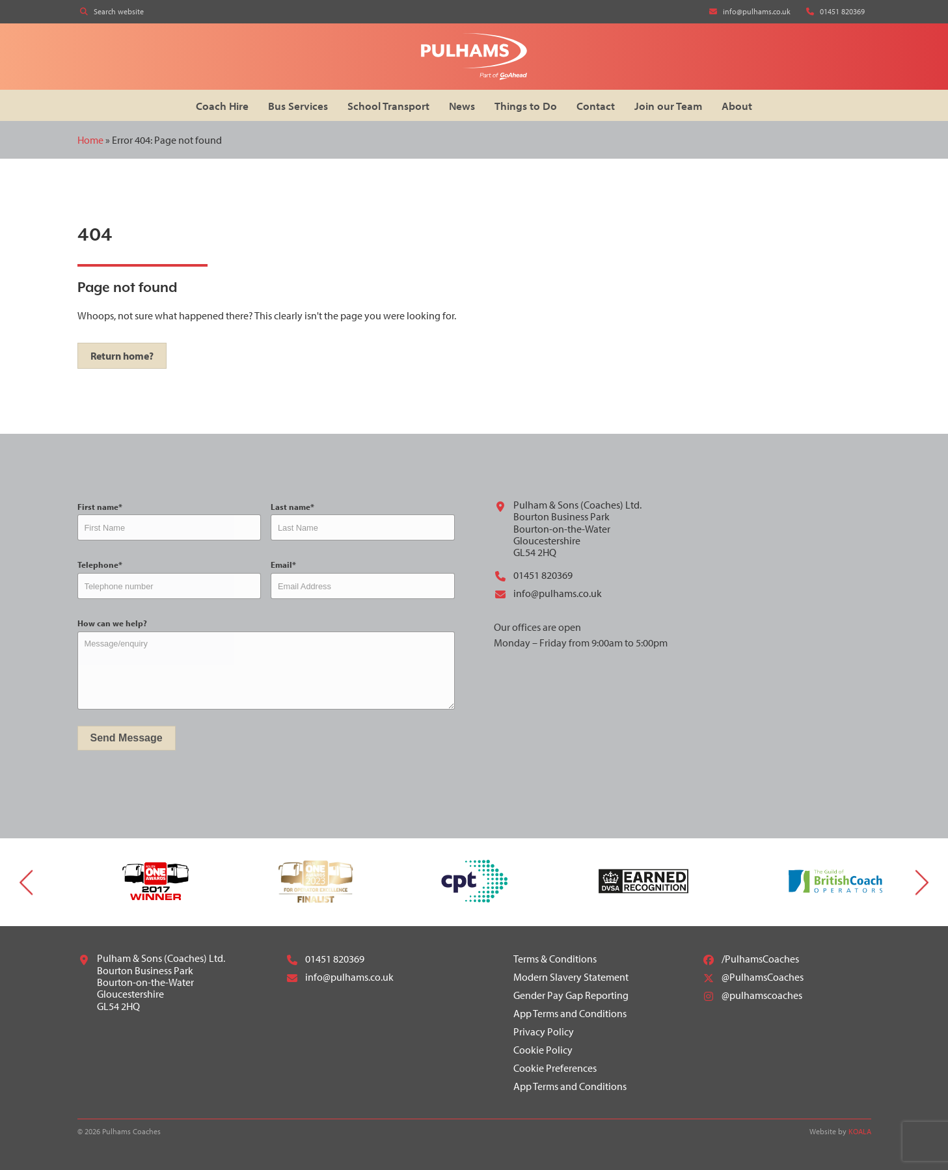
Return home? (122, 355)
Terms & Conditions (555, 958)
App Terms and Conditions (570, 1013)
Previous (26, 883)
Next (922, 883)
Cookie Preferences (555, 1067)
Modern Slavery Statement (571, 976)
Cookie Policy (543, 1049)
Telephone (99, 565)
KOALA (859, 1131)
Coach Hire (222, 106)
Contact (595, 106)
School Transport (388, 106)
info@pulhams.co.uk (548, 593)
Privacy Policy (543, 1031)
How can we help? (112, 623)
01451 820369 (533, 574)
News (462, 106)
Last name (292, 507)
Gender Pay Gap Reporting (571, 995)
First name (99, 507)
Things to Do (525, 106)
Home (90, 139)
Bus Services (298, 106)
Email (283, 565)
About (737, 106)
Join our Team (668, 106)
